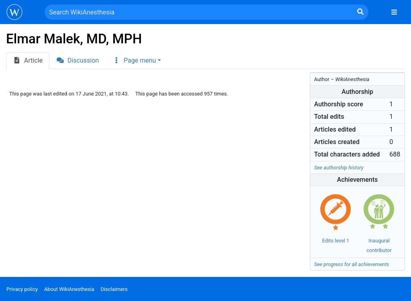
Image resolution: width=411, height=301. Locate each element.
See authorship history (338, 168)
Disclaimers (114, 289)
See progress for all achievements (351, 264)
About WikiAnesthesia (69, 289)
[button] (136, 60)
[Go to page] (360, 12)
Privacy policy (22, 289)
